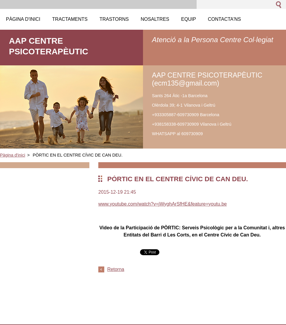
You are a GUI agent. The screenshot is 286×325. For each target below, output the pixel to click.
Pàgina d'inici (12, 155)
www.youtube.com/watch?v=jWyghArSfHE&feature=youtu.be (162, 203)
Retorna (115, 269)
